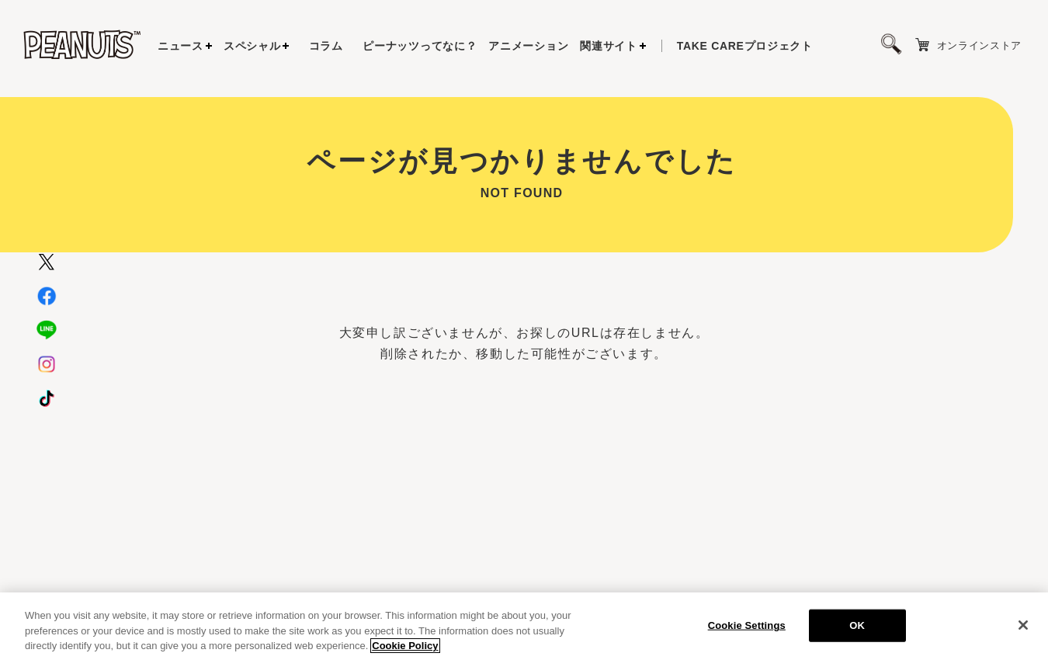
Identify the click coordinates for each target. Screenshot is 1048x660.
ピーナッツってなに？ (420, 45)
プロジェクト (745, 45)
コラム (326, 45)
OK (857, 631)
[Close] (1023, 631)
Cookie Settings (747, 631)
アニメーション (528, 45)
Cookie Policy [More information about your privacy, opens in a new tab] (405, 652)
